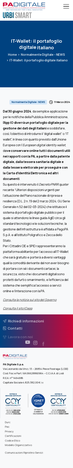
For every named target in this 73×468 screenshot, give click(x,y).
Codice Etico (12, 440)
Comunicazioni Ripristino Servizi (24, 452)
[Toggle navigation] (66, 6)
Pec (7, 426)
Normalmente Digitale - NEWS (43, 54)
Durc (7, 422)
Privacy (9, 431)
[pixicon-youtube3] (28, 343)
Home (12, 54)
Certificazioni (13, 436)
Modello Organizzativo (18, 445)
